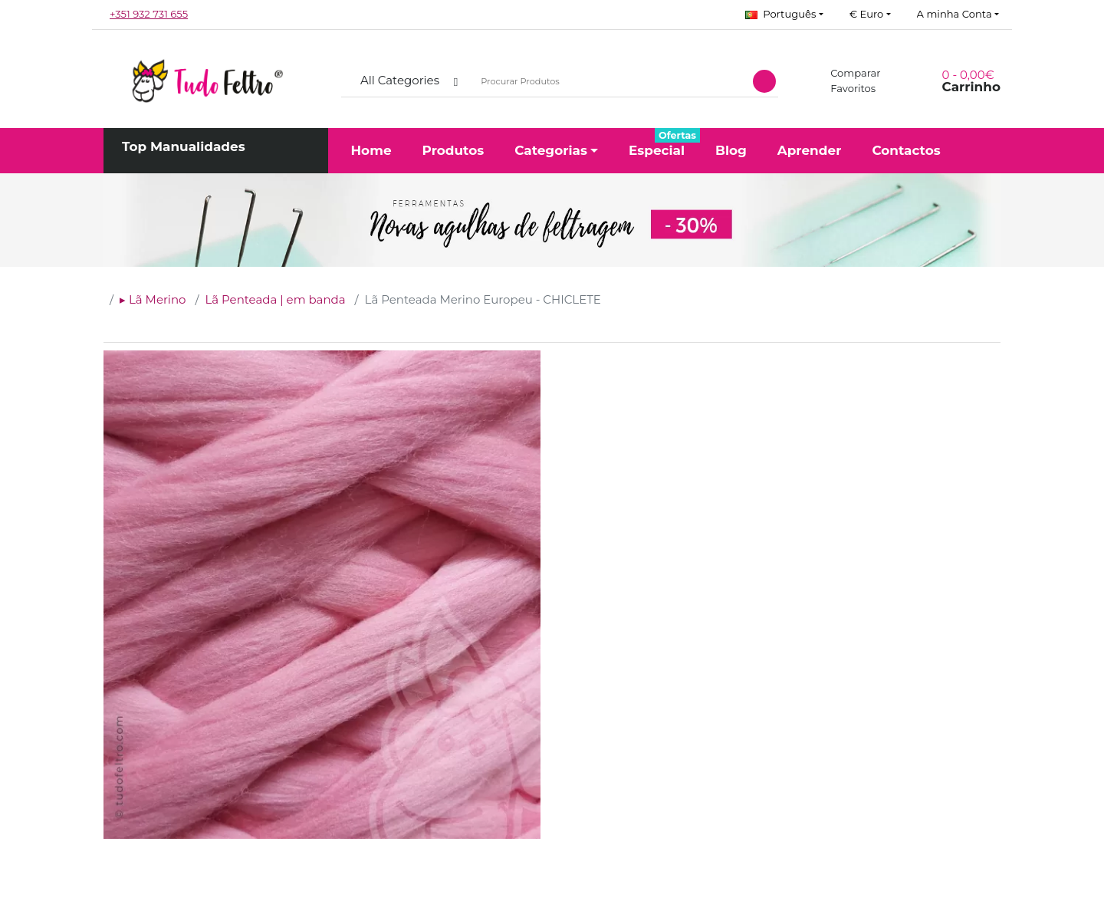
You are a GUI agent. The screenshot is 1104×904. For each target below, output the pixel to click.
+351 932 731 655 (149, 14)
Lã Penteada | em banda (275, 299)
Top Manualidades (183, 146)
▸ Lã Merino (153, 299)
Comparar (847, 73)
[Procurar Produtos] (608, 81)
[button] (784, 14)
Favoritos (844, 88)
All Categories (399, 80)
